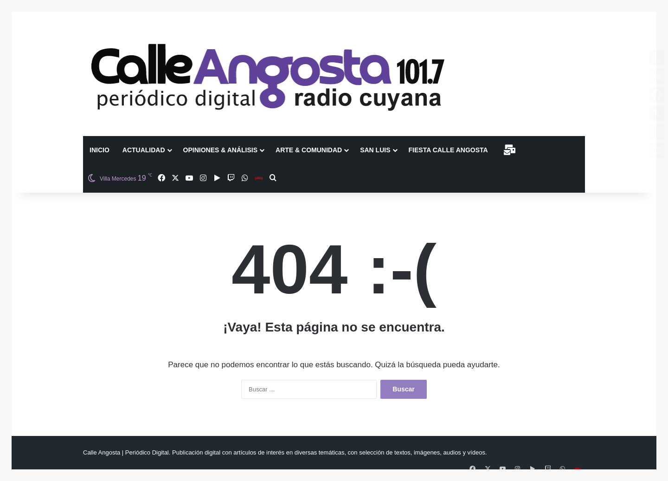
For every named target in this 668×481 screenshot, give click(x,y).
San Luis (375, 150)
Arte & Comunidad (309, 150)
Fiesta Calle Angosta (448, 150)
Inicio (99, 150)
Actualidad (143, 150)
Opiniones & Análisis (220, 150)
